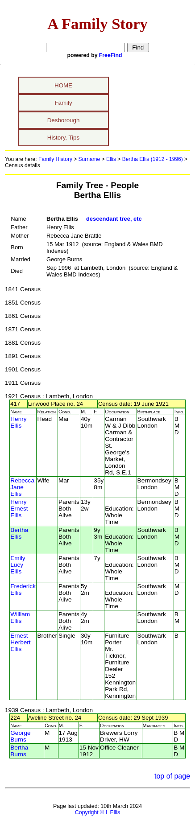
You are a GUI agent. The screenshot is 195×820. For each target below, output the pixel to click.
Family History (55, 159)
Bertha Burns (19, 751)
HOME (63, 85)
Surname (89, 159)
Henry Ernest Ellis (19, 509)
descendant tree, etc (114, 218)
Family (63, 102)
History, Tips (63, 137)
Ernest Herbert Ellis (20, 642)
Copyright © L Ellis (97, 812)
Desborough (63, 120)
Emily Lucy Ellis (17, 565)
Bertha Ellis (19, 533)
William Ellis (20, 617)
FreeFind (110, 55)
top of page (172, 776)
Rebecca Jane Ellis (22, 487)
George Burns (20, 736)
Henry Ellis (18, 422)
